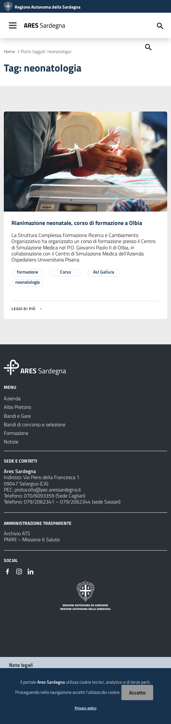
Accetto (137, 692)
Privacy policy (86, 708)
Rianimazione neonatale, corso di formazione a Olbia (76, 223)
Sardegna (44, 25)
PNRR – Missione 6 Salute (32, 539)
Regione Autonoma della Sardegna (47, 7)
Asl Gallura (103, 271)
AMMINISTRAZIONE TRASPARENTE (38, 523)
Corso (65, 271)
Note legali (21, 665)
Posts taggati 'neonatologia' (46, 51)
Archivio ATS (17, 533)
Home (9, 51)
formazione (27, 271)
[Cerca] (148, 47)
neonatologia (27, 282)
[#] (7, 571)
